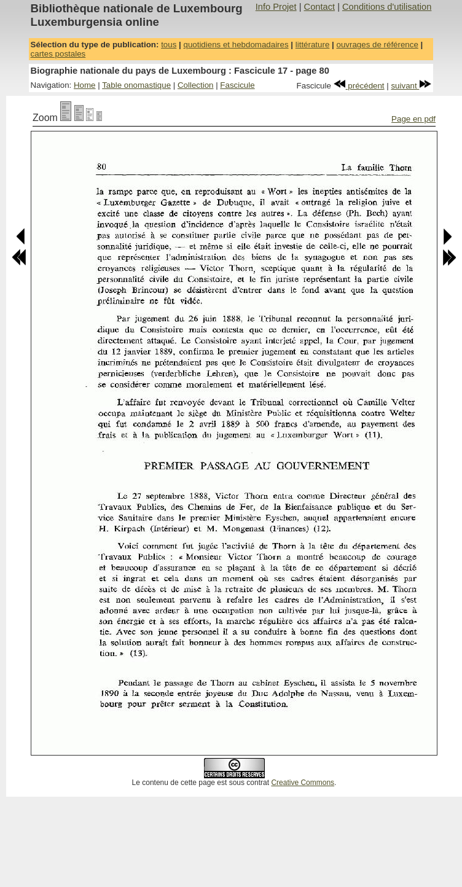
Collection (196, 85)
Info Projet (276, 7)
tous (168, 44)
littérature (313, 44)
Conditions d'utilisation (386, 7)
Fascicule (237, 85)
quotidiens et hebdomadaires (235, 44)
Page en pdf (413, 118)
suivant (411, 85)
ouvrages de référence (377, 44)
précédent (359, 85)
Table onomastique (136, 85)
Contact (319, 7)
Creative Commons (302, 782)
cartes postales (58, 53)
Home (85, 85)
